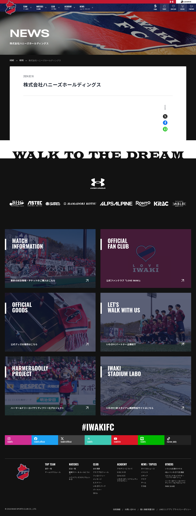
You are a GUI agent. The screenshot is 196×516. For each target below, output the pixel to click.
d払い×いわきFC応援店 (174, 472)
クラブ (143, 479)
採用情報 (116, 509)
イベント (144, 472)
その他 (143, 486)
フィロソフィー (99, 476)
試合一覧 (72, 468)
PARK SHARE (170, 486)
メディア (144, 476)
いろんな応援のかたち (173, 468)
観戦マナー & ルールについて (79, 473)
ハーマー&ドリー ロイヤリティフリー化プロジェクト (175, 482)
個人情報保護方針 (147, 509)
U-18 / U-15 (121, 472)
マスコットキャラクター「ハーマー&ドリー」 (174, 477)
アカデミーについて (125, 468)
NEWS (21, 61)
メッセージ (97, 479)
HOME (12, 61)
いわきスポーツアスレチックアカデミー (127, 480)
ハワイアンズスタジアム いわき (79, 478)
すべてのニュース (148, 468)
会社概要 (96, 468)
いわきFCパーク (99, 486)
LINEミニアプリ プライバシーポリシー (175, 509)
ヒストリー (97, 482)
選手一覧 (48, 468)
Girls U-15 (121, 476)
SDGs (95, 493)
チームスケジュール (52, 472)
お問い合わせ (130, 509)
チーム (143, 482)
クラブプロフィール (101, 472)
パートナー (97, 489)
